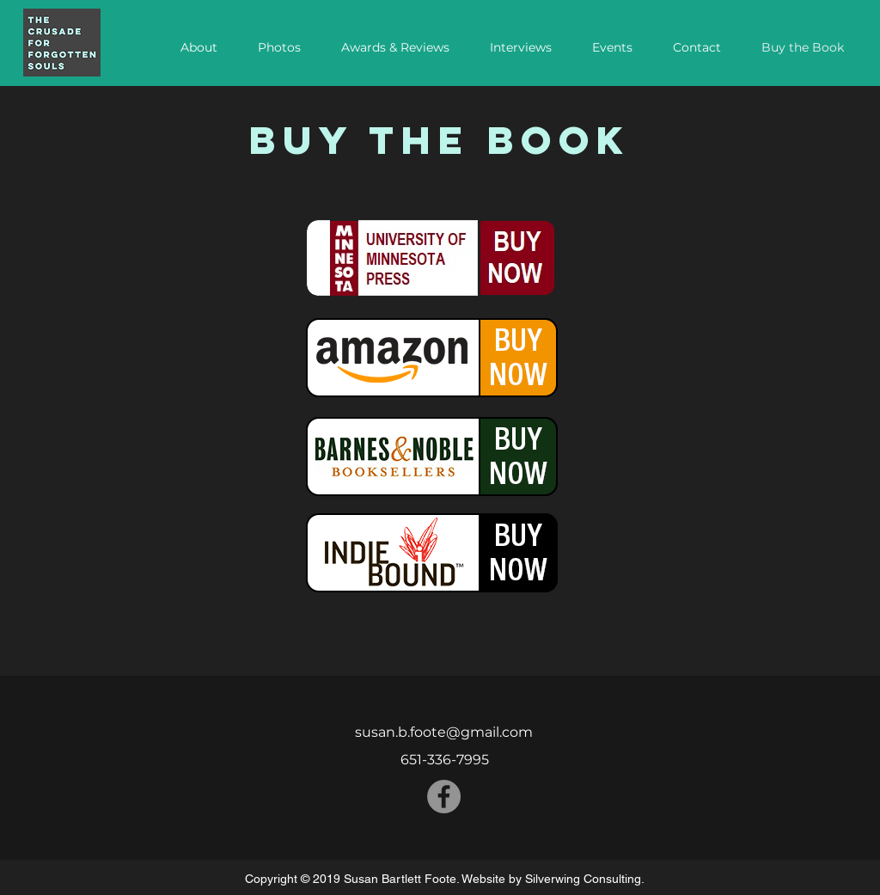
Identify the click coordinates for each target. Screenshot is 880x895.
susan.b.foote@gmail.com (444, 732)
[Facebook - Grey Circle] (444, 796)
